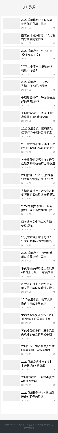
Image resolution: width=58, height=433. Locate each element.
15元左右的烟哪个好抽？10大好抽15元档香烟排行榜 (36, 239)
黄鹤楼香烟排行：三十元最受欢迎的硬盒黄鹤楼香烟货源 (38, 332)
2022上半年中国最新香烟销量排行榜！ (36, 68)
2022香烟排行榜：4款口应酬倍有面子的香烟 (37, 394)
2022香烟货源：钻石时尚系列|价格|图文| (36, 52)
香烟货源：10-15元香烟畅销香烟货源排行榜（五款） (38, 177)
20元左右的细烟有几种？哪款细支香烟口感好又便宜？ (38, 146)
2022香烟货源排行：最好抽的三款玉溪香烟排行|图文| (36, 208)
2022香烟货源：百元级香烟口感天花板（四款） (36, 254)
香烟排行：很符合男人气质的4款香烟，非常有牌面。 (38, 348)
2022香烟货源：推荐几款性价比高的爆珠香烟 (36, 301)
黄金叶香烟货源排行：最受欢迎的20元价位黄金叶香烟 (38, 161)
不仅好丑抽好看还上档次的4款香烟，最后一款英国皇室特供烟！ (38, 270)
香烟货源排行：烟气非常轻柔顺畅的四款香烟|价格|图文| (38, 192)
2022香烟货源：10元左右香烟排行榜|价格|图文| (37, 83)
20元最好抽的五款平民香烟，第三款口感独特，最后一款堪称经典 (38, 286)
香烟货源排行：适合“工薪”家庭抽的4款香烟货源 (37, 114)
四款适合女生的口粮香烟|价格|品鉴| (36, 223)
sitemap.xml (42, 425)
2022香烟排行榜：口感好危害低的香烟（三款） (36, 21)
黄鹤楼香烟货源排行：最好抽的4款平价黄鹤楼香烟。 (38, 316)
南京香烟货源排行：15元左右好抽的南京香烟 (38, 37)
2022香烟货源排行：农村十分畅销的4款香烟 (36, 363)
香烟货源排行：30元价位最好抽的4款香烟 (38, 99)
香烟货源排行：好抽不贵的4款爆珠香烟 (38, 378)
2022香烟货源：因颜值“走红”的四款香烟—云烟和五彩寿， (38, 130)
